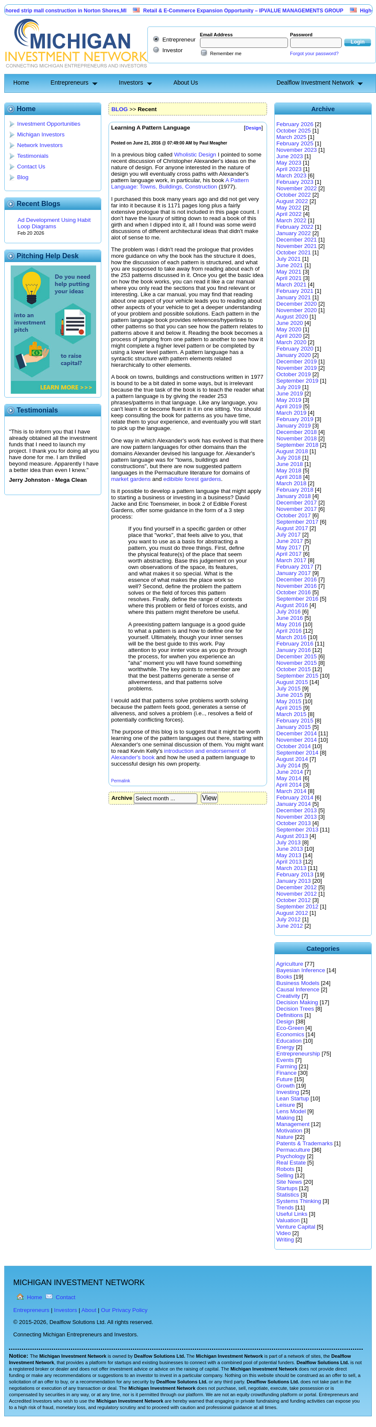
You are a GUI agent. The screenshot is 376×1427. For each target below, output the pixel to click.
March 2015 (291, 714)
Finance (286, 1073)
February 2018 (295, 489)
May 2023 (289, 162)
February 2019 (295, 419)
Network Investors (40, 145)
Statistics (287, 1194)
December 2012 (296, 887)
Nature (285, 1137)
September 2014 (297, 752)
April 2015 (289, 708)
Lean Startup (292, 1098)
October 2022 (293, 195)
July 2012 (288, 919)
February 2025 (295, 143)
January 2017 (293, 573)
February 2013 (295, 874)
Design (285, 1021)
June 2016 (289, 618)
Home (21, 82)
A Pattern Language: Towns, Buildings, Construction (180, 183)
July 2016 (288, 611)
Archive (122, 798)
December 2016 (296, 579)
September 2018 (297, 445)
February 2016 (295, 643)
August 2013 (292, 836)
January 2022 (293, 233)
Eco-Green (290, 1028)
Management (293, 1124)
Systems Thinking (298, 1201)
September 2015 (297, 675)
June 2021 (289, 265)
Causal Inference (298, 989)
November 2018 (296, 438)
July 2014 (288, 765)
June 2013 (289, 849)
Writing (285, 1239)
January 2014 (293, 804)
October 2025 (293, 130)
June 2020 (289, 323)
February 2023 (295, 182)
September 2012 (297, 906)
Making (285, 1117)
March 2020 (291, 342)
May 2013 (289, 855)
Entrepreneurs (69, 82)
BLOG (120, 109)
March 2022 (291, 220)
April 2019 (289, 406)
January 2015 (293, 727)
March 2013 (291, 868)
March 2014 (291, 791)
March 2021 (291, 284)
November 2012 (296, 893)
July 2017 (288, 534)
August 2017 (292, 528)
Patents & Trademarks (304, 1143)
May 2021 (289, 271)
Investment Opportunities (48, 124)
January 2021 (293, 297)
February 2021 (295, 291)
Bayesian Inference (300, 970)
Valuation (288, 1220)
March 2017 (291, 560)
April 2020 (289, 336)
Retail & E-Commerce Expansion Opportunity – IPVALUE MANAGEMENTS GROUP (250, 11)
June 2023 (289, 156)
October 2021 (293, 252)
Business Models (298, 983)
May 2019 (289, 400)
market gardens (131, 479)
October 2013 (293, 823)
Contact (66, 1297)
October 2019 (293, 374)
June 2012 (289, 926)
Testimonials (32, 156)
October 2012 (293, 900)
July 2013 (288, 842)
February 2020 (295, 348)
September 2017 (297, 522)
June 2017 (289, 541)
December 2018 (296, 432)
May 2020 (289, 329)
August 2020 (292, 316)
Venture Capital (295, 1227)
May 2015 (289, 701)
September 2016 (297, 599)
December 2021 (296, 239)
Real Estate (291, 1162)
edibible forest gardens (192, 479)
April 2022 (289, 214)
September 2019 (297, 380)
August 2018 (292, 451)
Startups (287, 1188)
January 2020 (293, 355)
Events (285, 1060)
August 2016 (292, 605)
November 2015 (296, 663)
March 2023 (291, 175)
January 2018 (293, 496)
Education (289, 1041)
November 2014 (296, 740)
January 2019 (293, 425)
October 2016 (293, 592)
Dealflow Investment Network (315, 82)
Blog (23, 177)
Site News (289, 1182)
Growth (285, 1085)
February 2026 (295, 124)
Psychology (291, 1156)
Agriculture (289, 964)
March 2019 (291, 413)
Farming (286, 1066)
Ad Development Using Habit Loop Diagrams (54, 223)
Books (284, 976)
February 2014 (295, 797)
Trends (285, 1207)
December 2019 (296, 361)
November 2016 (296, 586)
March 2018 (291, 483)
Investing (287, 1092)
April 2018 (289, 477)
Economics (290, 1034)
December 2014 (296, 733)
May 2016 (289, 624)
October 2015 (293, 669)
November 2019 (296, 368)
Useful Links (292, 1214)
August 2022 (292, 201)
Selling (285, 1175)
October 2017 (293, 515)
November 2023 (296, 150)
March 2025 (291, 137)
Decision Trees (295, 1008)
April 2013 (289, 861)
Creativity (288, 996)
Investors (131, 82)
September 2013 (297, 829)
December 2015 (296, 656)
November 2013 (296, 817)
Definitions (289, 1015)
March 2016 (291, 637)
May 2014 (289, 778)
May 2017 (289, 547)
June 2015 (289, 695)
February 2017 (295, 566)
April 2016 (289, 631)
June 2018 (289, 464)
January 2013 (293, 881)
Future (284, 1079)
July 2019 (288, 387)
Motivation (289, 1130)
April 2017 (289, 554)
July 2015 (288, 688)
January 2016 (293, 650)
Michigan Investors (41, 134)
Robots (285, 1169)
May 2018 (289, 470)
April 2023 (289, 169)
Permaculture (293, 1150)
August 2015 (292, 682)
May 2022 (289, 207)
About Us (185, 82)
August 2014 (292, 759)
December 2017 (296, 502)
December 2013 (296, 810)
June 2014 (289, 772)
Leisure (285, 1105)
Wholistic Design (195, 154)
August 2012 (292, 913)
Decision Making (297, 1002)
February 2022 (295, 227)
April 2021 (289, 278)
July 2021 (288, 259)
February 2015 (295, 720)
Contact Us (31, 166)
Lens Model (291, 1111)
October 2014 (293, 746)
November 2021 (296, 246)
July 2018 (288, 457)
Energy (285, 1047)
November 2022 (296, 188)
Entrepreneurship (298, 1053)
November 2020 (296, 310)
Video (283, 1233)
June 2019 (289, 393)
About (89, 1310)
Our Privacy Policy (124, 1310)
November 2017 (296, 509)
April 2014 (289, 784)
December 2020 (296, 304)
